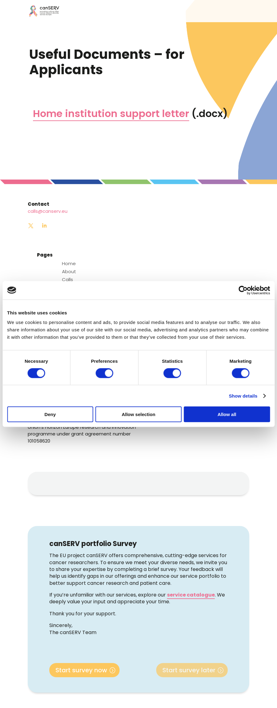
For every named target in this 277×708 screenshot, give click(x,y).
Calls (67, 279)
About (69, 271)
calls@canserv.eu (47, 211)
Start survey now (81, 670)
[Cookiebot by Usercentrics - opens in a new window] (243, 290)
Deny (50, 414)
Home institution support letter (111, 113)
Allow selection (138, 414)
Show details (243, 395)
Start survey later (188, 670)
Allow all (227, 414)
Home (69, 263)
